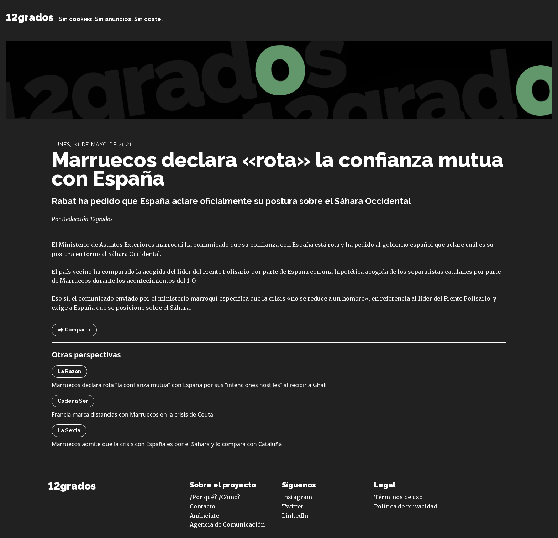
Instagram (297, 497)
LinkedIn (295, 515)
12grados (29, 17)
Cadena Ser (73, 401)
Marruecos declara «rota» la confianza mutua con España (278, 169)
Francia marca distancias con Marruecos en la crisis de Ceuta (132, 414)
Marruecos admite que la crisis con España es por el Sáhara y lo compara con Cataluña (167, 444)
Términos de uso (398, 497)
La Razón (69, 371)
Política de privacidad (405, 506)
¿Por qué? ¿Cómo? (215, 497)
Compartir (74, 330)
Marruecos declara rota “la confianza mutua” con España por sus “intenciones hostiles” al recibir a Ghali (189, 385)
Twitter (293, 506)
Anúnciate (204, 515)
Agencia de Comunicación (227, 524)
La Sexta (69, 430)
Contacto (202, 506)
